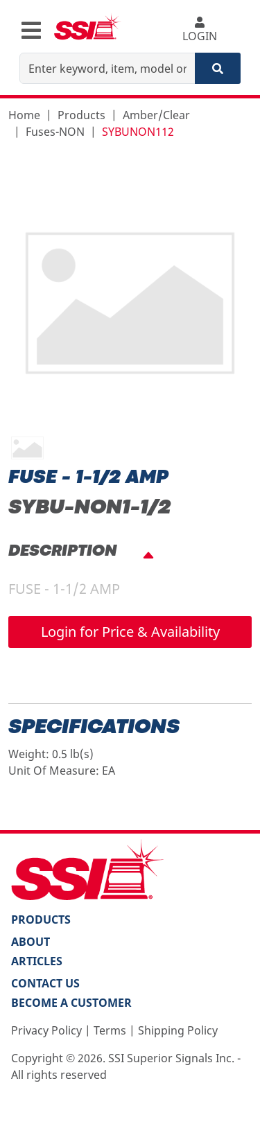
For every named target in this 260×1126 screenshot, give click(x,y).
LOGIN (199, 30)
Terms (110, 1030)
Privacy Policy (46, 1030)
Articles (36, 961)
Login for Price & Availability (130, 631)
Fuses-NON (55, 131)
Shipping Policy (178, 1030)
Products (81, 115)
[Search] (218, 68)
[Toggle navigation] (31, 30)
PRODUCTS (41, 919)
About (30, 941)
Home (24, 115)
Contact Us (45, 983)
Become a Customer (71, 1002)
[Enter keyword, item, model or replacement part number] (107, 68)
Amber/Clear (156, 115)
